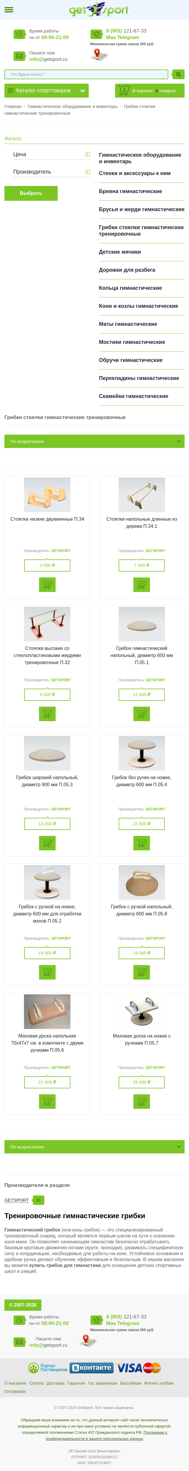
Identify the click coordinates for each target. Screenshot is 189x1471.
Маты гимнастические (128, 324)
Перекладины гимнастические (139, 378)
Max (111, 37)
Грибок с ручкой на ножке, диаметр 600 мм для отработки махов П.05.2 (47, 913)
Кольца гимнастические (130, 288)
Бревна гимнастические (130, 191)
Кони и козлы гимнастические (138, 306)
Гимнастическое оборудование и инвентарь (73, 106)
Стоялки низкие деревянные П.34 (47, 519)
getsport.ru (48, 59)
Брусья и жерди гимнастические (142, 209)
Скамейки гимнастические (133, 396)
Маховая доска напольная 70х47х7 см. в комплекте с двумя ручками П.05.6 (47, 1043)
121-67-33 (126, 31)
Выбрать (31, 193)
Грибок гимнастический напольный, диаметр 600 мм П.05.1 (142, 655)
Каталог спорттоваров (43, 90)
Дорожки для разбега (127, 270)
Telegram (128, 37)
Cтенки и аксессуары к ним (135, 173)
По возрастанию (27, 441)
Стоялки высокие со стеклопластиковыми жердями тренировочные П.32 (47, 655)
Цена (19, 154)
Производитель (32, 172)
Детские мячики (120, 252)
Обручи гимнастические (131, 360)
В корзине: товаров (154, 90)
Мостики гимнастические (132, 342)
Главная (12, 106)
